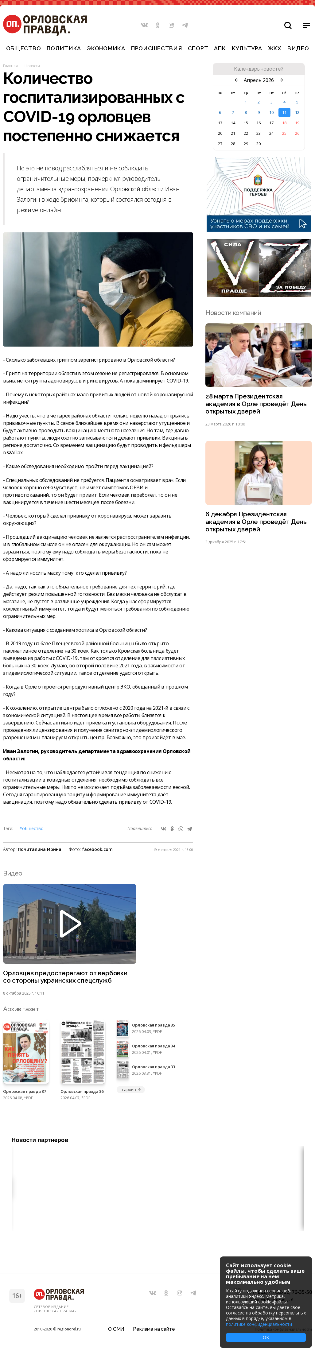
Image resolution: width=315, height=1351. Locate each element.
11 (284, 112)
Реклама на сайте (154, 1328)
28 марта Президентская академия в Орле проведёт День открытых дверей (256, 404)
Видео (298, 48)
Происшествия (156, 48)
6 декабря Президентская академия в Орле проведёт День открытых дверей (256, 522)
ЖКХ (275, 48)
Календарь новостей (258, 69)
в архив (131, 1090)
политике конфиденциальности (259, 1324)
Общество (23, 48)
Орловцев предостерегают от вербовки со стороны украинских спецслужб (66, 977)
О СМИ (116, 1328)
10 (271, 112)
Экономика (106, 48)
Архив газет (21, 1009)
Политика (64, 48)
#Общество (31, 828)
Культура (247, 48)
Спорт (198, 48)
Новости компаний (233, 312)
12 (297, 112)
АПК (220, 48)
